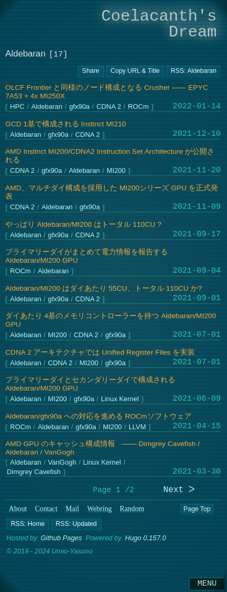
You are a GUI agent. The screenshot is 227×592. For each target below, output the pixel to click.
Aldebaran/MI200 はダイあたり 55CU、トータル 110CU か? (103, 288)
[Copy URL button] (91, 71)
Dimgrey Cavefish (34, 472)
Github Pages (61, 538)
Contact (46, 509)
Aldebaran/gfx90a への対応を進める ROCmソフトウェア (98, 416)
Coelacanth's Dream (159, 24)
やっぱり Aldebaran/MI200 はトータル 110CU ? (83, 224)
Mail (72, 509)
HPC (17, 107)
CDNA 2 (109, 107)
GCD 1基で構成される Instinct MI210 (65, 124)
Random (132, 509)
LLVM (137, 427)
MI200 (116, 171)
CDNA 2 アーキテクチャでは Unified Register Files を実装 (100, 352)
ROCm (138, 107)
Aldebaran (46, 107)
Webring (99, 509)
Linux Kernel (120, 399)
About (18, 509)
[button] (27, 524)
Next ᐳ (179, 490)
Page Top (196, 509)
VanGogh (62, 462)
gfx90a (79, 107)
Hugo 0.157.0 (145, 538)
